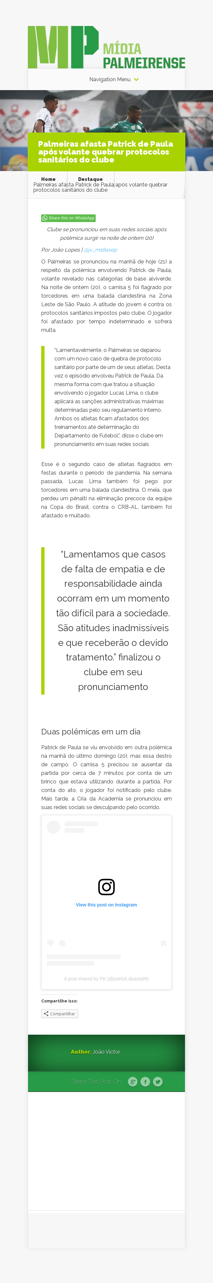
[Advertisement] (106, 1151)
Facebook (145, 1082)
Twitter (158, 1082)
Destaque (90, 179)
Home (48, 179)
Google (133, 1082)
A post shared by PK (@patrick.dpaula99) (106, 978)
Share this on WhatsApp (71, 218)
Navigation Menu (110, 79)
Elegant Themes (114, 1265)
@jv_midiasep (100, 250)
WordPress (172, 1265)
